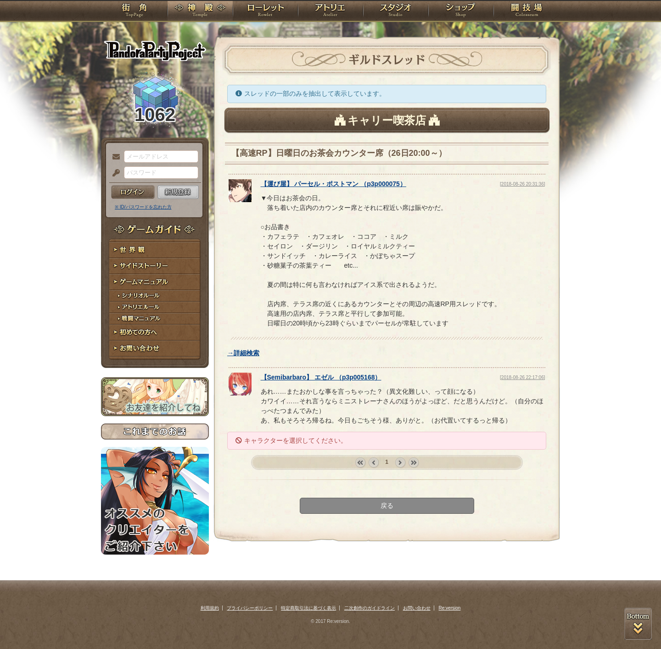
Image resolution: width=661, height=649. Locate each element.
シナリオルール (155, 296)
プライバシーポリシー (250, 607)
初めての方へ (155, 332)
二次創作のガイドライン (369, 607)
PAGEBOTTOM (638, 624)
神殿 (200, 11)
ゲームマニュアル (155, 282)
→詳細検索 (243, 353)
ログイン (133, 192)
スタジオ (395, 11)
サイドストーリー (155, 266)
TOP (134, 11)
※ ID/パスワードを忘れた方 (143, 206)
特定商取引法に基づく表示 (308, 607)
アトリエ (330, 11)
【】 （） (333, 183)
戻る (387, 505)
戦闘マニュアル (155, 318)
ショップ (460, 11)
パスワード (114, 173)
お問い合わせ (155, 349)
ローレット (265, 11)
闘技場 (526, 11)
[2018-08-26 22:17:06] (522, 377)
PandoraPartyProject (155, 50)
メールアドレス (114, 157)
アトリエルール (155, 307)
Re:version (450, 607)
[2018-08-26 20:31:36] (522, 184)
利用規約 (210, 607)
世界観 (155, 250)
